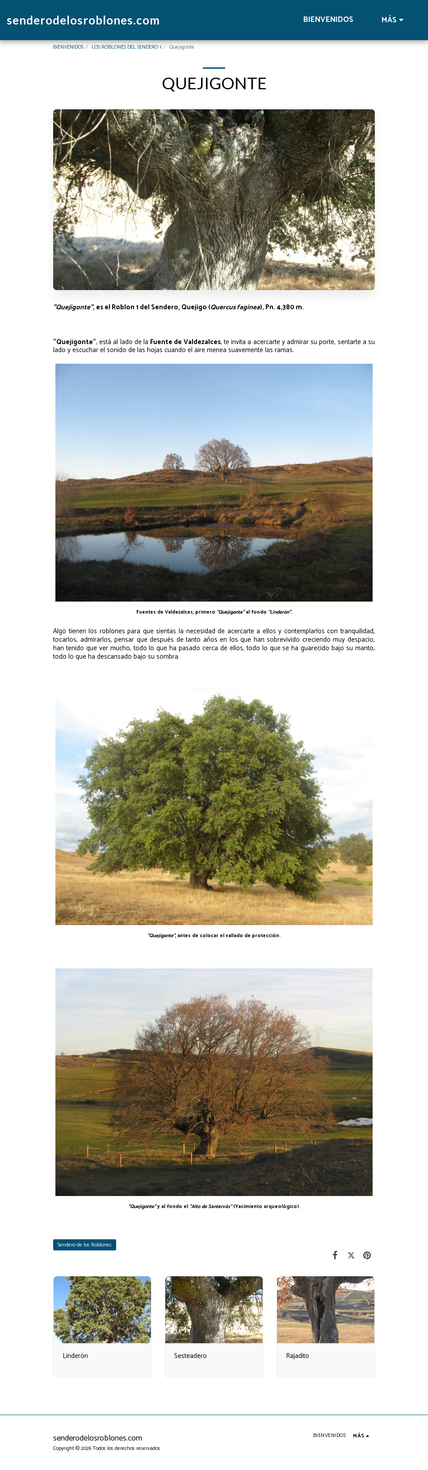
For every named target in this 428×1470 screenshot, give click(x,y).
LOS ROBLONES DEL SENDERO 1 (126, 47)
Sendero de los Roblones (85, 1245)
